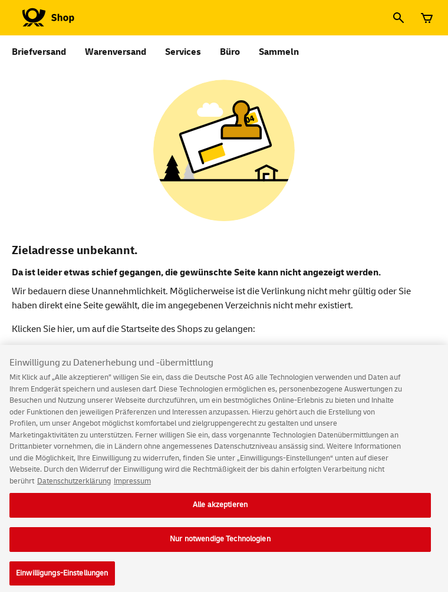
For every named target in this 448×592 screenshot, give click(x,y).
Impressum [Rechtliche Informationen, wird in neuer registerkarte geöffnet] (132, 486)
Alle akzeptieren (220, 510)
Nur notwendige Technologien (220, 544)
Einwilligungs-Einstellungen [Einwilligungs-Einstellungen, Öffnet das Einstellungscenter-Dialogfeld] (62, 578)
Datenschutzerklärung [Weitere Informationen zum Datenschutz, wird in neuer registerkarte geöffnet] (74, 486)
